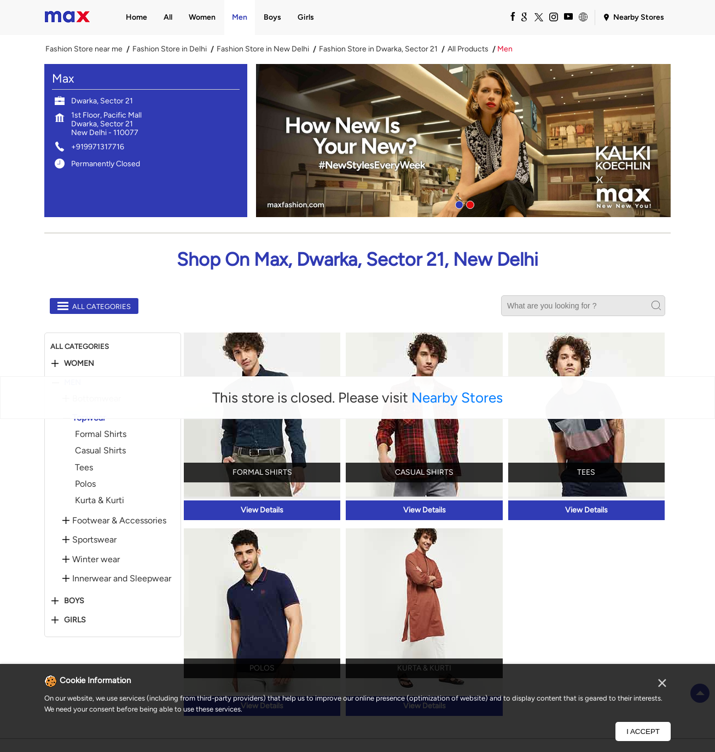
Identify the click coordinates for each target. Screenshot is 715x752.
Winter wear (96, 559)
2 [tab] (469, 203)
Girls (75, 620)
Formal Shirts (100, 434)
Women (79, 363)
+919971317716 (97, 146)
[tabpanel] (463, 140)
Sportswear (94, 540)
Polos (85, 484)
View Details (262, 510)
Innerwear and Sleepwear (121, 579)
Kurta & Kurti (99, 500)
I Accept (643, 731)
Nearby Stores (457, 397)
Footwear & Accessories (119, 521)
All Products (468, 49)
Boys (74, 601)
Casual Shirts (100, 450)
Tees (84, 467)
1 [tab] (458, 203)
